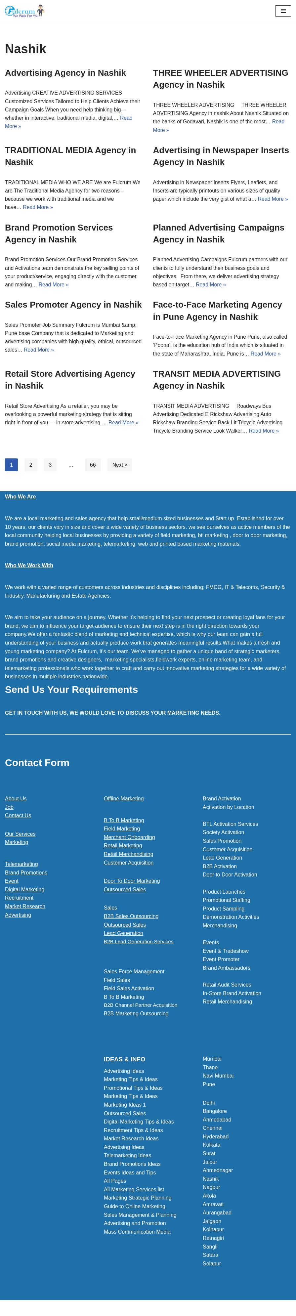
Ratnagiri (213, 1240)
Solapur (212, 1266)
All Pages (115, 1183)
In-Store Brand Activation (232, 995)
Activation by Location (228, 809)
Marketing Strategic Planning (138, 1200)
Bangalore (215, 1113)
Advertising (18, 917)
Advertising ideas (124, 1073)
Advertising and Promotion (135, 1225)
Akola (209, 1198)
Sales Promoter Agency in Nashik (73, 306)
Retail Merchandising (128, 856)
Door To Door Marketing (132, 883)
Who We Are (20, 499)
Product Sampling (223, 911)
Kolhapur (213, 1232)
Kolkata (211, 1147)
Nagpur (211, 1189)
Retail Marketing (123, 848)
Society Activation (223, 834)
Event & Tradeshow (226, 953)
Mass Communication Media (137, 1234)
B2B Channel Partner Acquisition (142, 1008)
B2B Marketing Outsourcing (136, 1016)
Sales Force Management (134, 974)
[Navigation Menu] (283, 11)
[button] (148, 944)
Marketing (16, 844)
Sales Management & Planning (140, 1217)
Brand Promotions (26, 874)
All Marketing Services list (134, 1192)
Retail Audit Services (227, 987)
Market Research (25, 909)
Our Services (20, 836)
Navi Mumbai (218, 1078)
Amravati (213, 1206)
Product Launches (224, 894)
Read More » (38, 208)
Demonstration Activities (231, 919)
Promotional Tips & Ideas (133, 1090)
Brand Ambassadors (226, 970)
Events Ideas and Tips (130, 1174)
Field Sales (117, 982)
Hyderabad (216, 1139)
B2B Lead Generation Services (140, 944)
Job (9, 809)
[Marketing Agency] (25, 11)
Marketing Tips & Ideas (131, 1081)
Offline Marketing (124, 801)
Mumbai (212, 1061)
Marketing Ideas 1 (125, 1107)
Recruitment (19, 900)
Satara (210, 1257)
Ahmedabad (217, 1122)
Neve (118, 1309)
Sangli (210, 1249)
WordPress (171, 1309)
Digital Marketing (24, 892)
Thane (210, 1069)
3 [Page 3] (50, 467)
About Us (16, 801)
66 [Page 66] (93, 467)
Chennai (213, 1130)
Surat (209, 1156)
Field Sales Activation (129, 991)
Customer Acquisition (128, 865)
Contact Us (18, 818)
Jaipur (210, 1164)
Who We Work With (29, 568)
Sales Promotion (222, 843)
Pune (209, 1086)
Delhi (209, 1105)
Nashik (211, 1181)
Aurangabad (217, 1215)
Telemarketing (21, 866)
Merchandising (220, 928)
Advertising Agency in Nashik (65, 73)
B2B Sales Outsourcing (131, 918)
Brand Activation (222, 801)
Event (12, 883)
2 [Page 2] (30, 467)
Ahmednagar (218, 1172)
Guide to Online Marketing (134, 1208)
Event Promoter (221, 961)
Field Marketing (122, 831)
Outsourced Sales (125, 892)
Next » (120, 467)
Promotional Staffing (226, 902)
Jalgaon (212, 1223)
